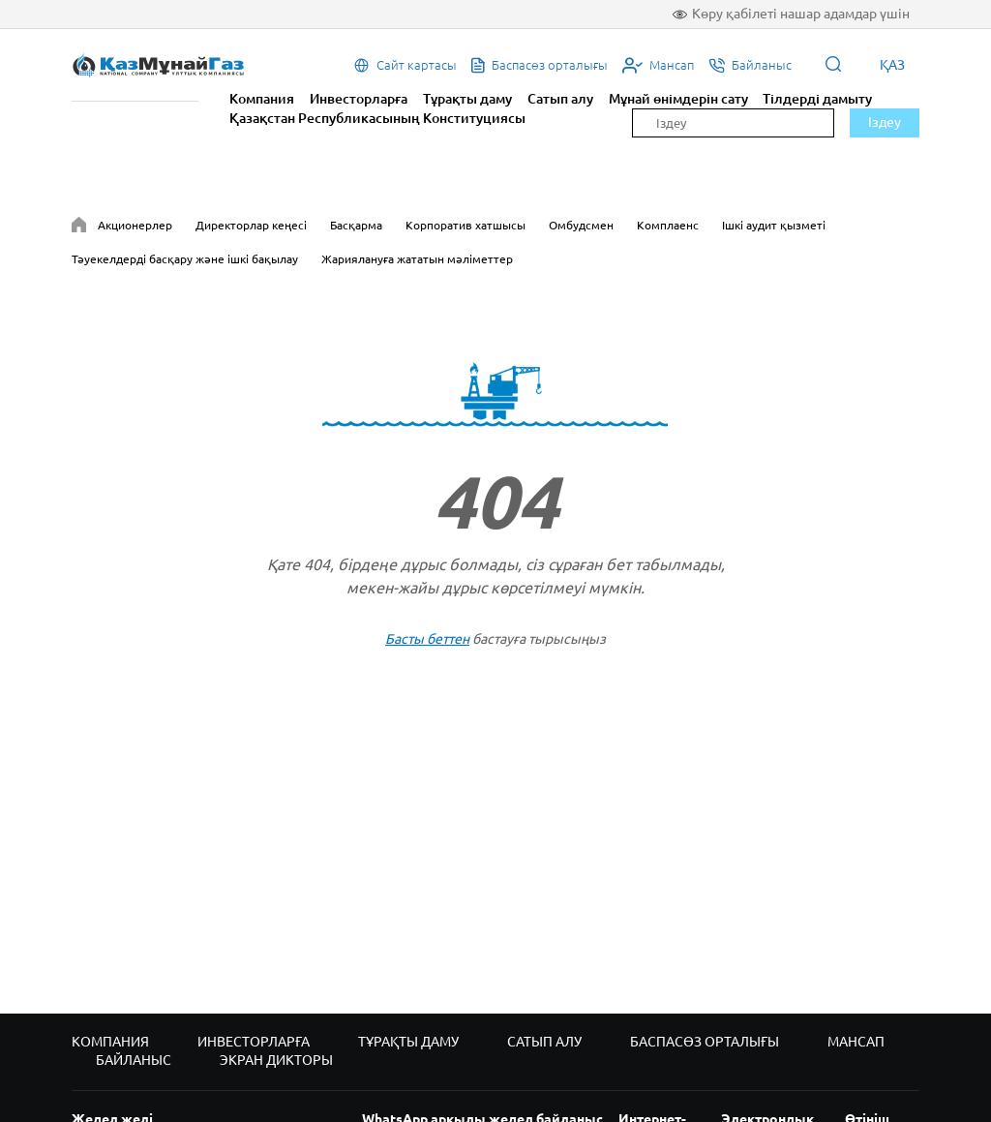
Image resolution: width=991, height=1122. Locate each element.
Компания (261, 98)
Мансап (856, 1041)
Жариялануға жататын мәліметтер (417, 259)
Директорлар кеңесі (251, 225)
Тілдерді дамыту (817, 98)
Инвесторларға (358, 98)
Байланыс (133, 1060)
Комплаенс (668, 225)
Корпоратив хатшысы (465, 225)
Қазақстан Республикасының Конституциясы (377, 118)
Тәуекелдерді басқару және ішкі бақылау (185, 259)
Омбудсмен (581, 225)
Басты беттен (427, 639)
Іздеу (884, 122)
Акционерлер (135, 225)
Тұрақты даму (467, 98)
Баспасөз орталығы (704, 1041)
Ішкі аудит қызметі (774, 225)
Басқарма (356, 225)
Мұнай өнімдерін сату (678, 98)
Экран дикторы (276, 1060)
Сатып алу (560, 98)
